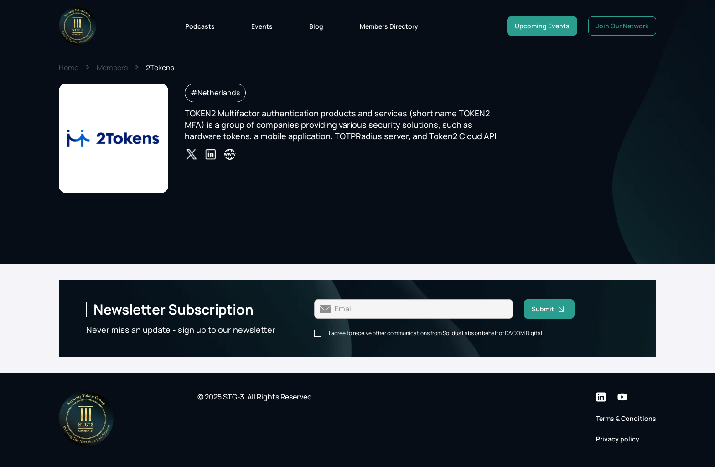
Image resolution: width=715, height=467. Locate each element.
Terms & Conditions (626, 418)
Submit (553, 309)
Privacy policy (617, 439)
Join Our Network (622, 25)
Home (68, 68)
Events (262, 26)
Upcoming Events (542, 25)
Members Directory (389, 26)
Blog (316, 26)
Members (112, 68)
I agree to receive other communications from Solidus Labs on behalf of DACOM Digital (435, 333)
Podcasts (200, 26)
